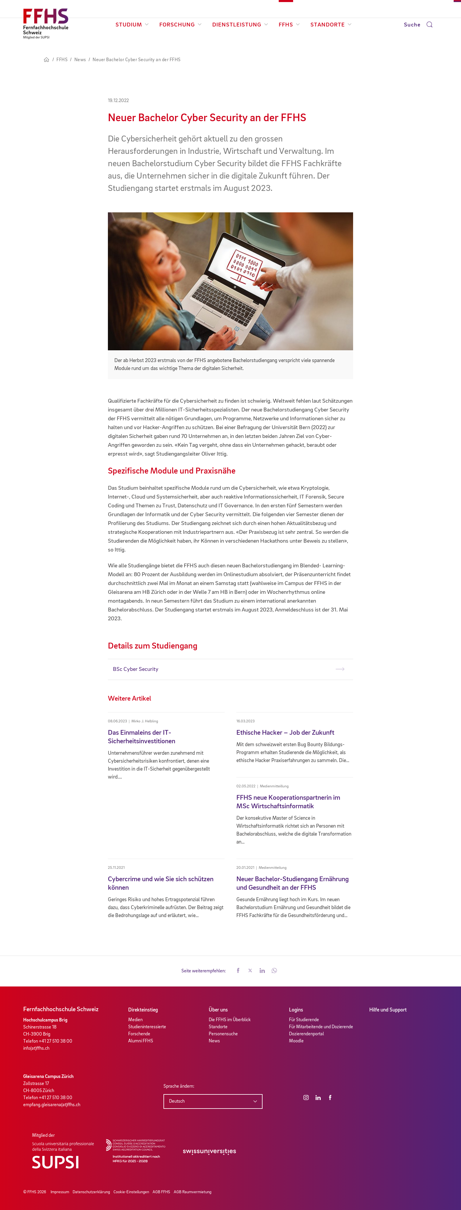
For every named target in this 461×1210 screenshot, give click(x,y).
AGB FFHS (161, 1192)
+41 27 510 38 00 (55, 1041)
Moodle (296, 1041)
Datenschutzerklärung (91, 1192)
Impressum (60, 1192)
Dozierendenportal (306, 1034)
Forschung (180, 25)
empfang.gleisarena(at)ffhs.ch (51, 1105)
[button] (238, 971)
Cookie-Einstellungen (131, 1192)
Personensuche (223, 1034)
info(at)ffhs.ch (36, 1048)
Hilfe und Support (388, 1010)
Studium (132, 25)
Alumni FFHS (140, 1041)
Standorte (331, 25)
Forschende (139, 1034)
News (214, 1041)
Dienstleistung (240, 25)
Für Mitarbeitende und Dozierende (321, 1027)
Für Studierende (304, 1020)
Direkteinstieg (143, 1010)
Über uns (218, 1010)
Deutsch (177, 1101)
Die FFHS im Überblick (230, 1020)
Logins (296, 1010)
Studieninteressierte (147, 1027)
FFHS (289, 25)
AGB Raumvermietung (192, 1192)
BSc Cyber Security (135, 669)
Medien (135, 1020)
